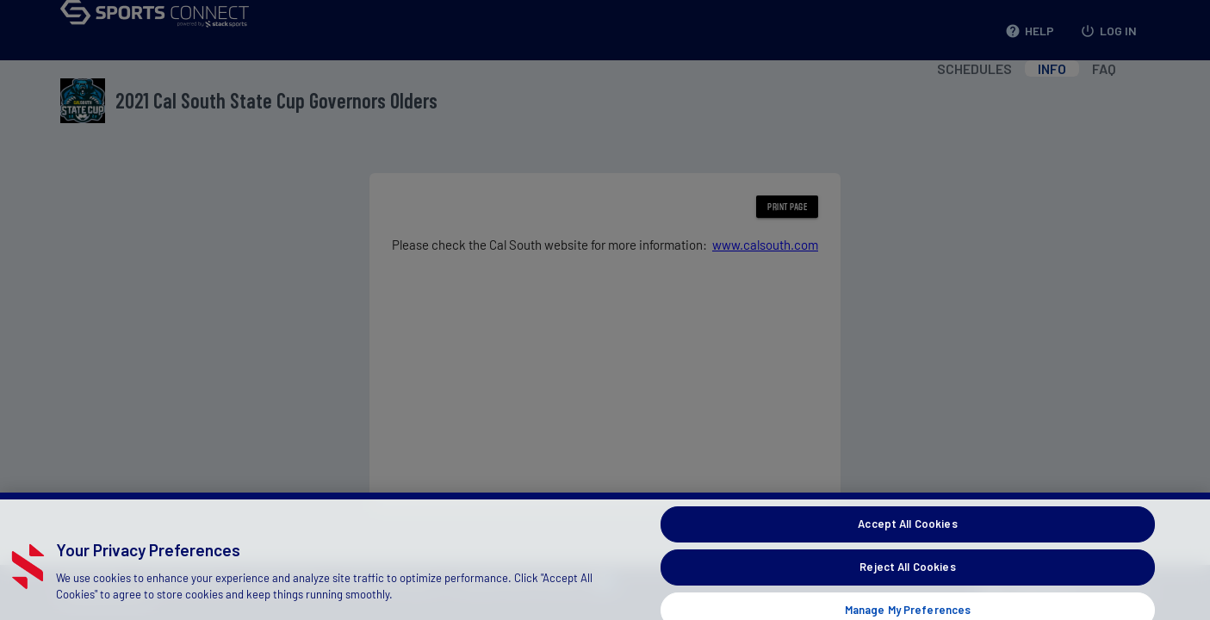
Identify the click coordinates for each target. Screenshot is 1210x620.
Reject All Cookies (907, 574)
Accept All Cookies (907, 531)
